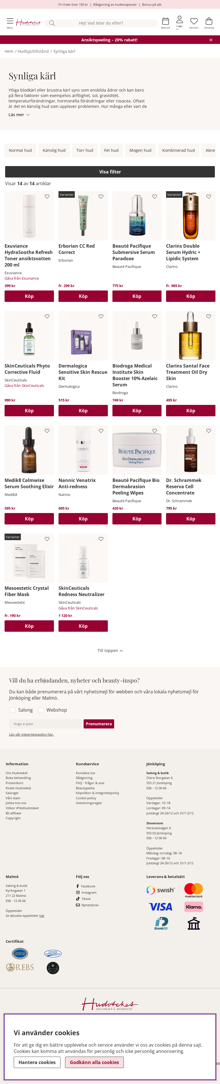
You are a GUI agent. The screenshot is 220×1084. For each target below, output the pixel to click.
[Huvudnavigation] (10, 23)
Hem (9, 51)
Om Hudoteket (17, 773)
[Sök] (101, 23)
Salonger (12, 793)
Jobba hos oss (16, 803)
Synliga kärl (64, 51)
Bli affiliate (13, 813)
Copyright (13, 818)
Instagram (89, 892)
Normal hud (20, 150)
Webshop (57, 710)
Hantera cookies (37, 1062)
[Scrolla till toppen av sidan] (110, 651)
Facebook (88, 886)
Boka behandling (18, 778)
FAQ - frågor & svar (90, 783)
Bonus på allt (152, 4)
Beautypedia (85, 788)
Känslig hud (54, 150)
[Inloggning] (179, 23)
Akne (210, 150)
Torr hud (84, 150)
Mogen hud (141, 150)
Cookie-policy (86, 798)
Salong (25, 710)
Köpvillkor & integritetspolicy (97, 793)
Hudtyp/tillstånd (33, 51)
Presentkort (14, 783)
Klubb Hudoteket (18, 788)
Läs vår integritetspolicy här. (31, 734)
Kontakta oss (85, 773)
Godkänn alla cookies (94, 1062)
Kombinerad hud (178, 150)
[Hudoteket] (29, 23)
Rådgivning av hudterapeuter (115, 4)
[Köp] (29, 296)
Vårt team (13, 798)
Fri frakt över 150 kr (73, 4)
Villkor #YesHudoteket (22, 808)
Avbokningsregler (89, 803)
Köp (83, 296)
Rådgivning (84, 778)
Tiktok (86, 899)
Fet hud (111, 150)
